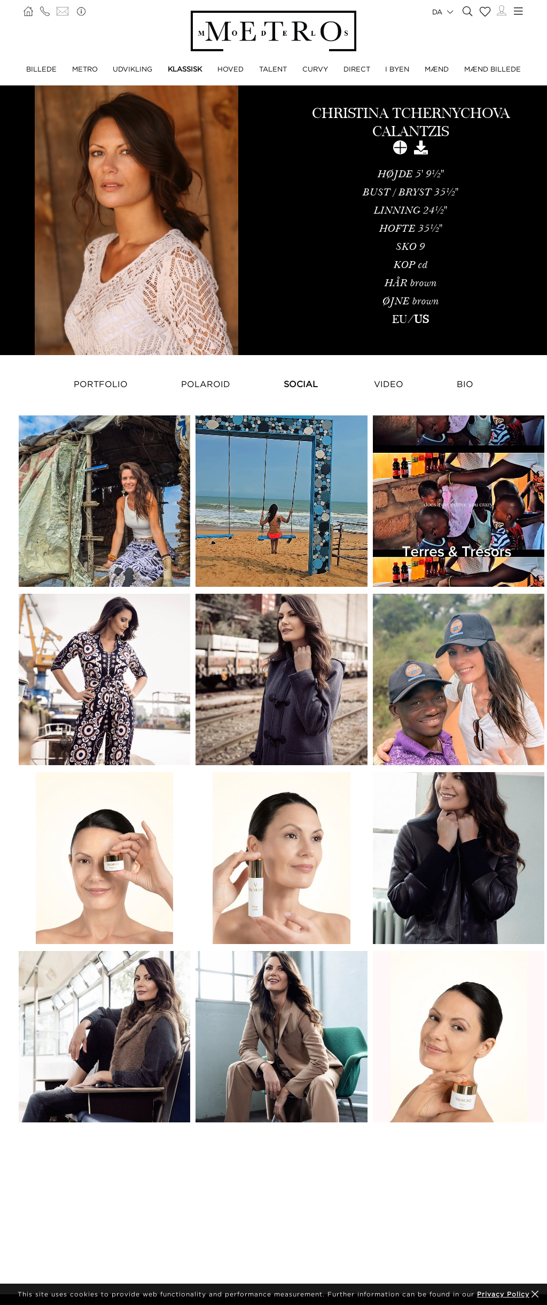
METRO (85, 69)
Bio (465, 384)
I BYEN (397, 69)
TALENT (273, 69)
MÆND (437, 69)
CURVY (315, 69)
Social (301, 384)
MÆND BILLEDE (492, 69)
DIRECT (356, 69)
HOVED (230, 69)
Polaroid (205, 384)
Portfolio (101, 384)
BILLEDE (41, 69)
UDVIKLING (132, 69)
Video (388, 384)
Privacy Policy (503, 1294)
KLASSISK (185, 69)
